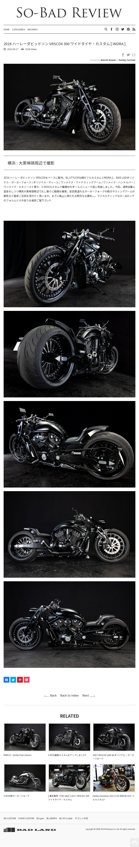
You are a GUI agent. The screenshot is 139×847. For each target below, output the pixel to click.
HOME (7, 29)
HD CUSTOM (10, 818)
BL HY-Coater (65, 818)
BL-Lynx (40, 818)
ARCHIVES (32, 29)
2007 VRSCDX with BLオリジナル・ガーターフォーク (113, 757)
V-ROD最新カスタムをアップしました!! (67, 755)
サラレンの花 (81, 818)
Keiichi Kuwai (108, 60)
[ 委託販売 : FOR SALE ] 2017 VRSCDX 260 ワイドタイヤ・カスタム (68, 797)
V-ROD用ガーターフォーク (17, 796)
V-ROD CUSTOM (26, 818)
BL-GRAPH (52, 818)
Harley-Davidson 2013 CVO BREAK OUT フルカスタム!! (113, 797)
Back (53, 695)
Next (85, 695)
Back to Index (69, 695)
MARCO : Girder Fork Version (17, 755)
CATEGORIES (18, 29)
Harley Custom (127, 60)
